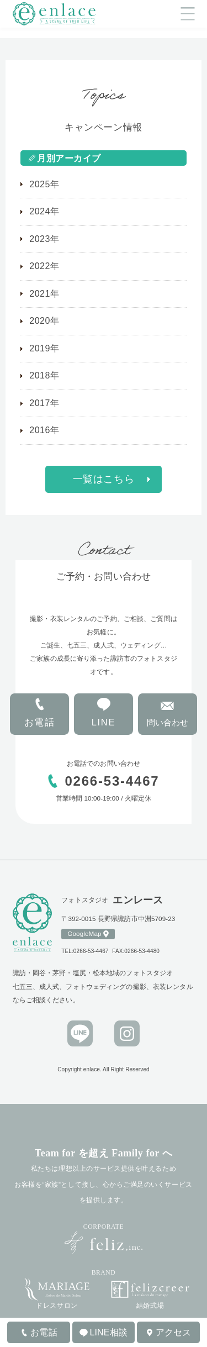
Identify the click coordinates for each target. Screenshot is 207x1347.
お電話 (39, 722)
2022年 (44, 266)
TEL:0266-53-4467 (84, 951)
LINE (104, 722)
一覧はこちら (103, 479)
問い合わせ (167, 722)
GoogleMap (84, 933)
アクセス (174, 1332)
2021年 (44, 293)
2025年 (44, 184)
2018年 (44, 375)
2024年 (44, 211)
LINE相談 (108, 1332)
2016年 (44, 430)
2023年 (44, 239)
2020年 (44, 320)
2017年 (44, 403)
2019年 (44, 348)
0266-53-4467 (113, 781)
